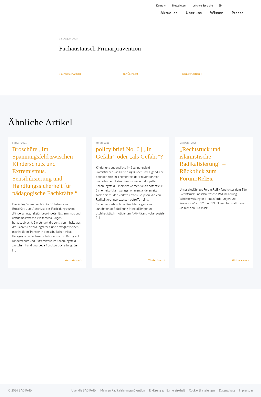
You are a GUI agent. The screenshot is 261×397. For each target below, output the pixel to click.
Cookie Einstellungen (202, 390)
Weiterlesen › (73, 260)
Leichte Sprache (202, 5)
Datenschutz (227, 390)
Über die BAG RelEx (83, 390)
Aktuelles (169, 12)
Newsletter (179, 5)
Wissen (216, 12)
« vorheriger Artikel (70, 73)
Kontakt (161, 5)
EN (220, 5)
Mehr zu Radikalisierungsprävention (122, 390)
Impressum (246, 390)
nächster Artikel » (192, 73)
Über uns (194, 12)
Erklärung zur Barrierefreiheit (167, 390)
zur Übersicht (130, 73)
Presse (238, 12)
